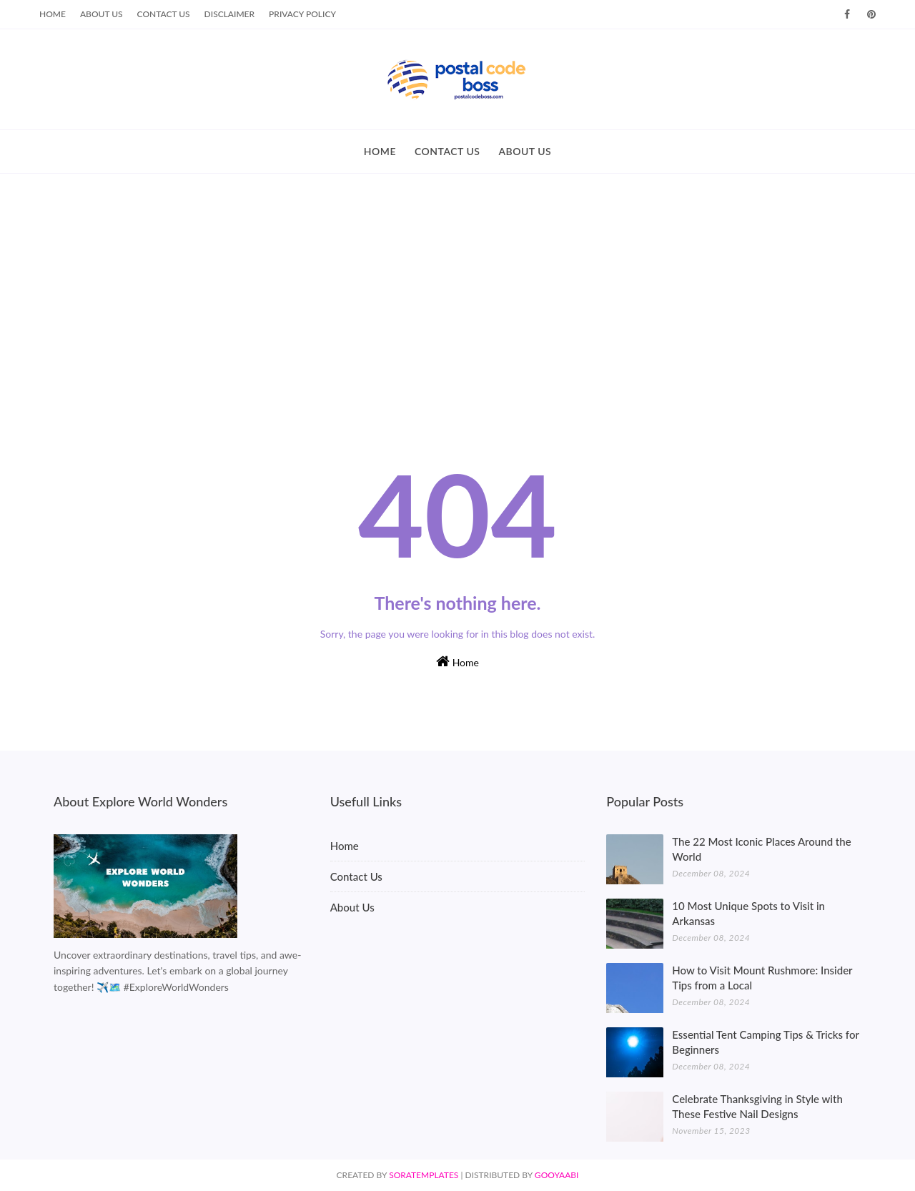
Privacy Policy (302, 14)
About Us (101, 14)
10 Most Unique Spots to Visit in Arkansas (748, 913)
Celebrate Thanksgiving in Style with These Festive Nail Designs (757, 1106)
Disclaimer (229, 14)
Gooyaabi (557, 1175)
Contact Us (163, 14)
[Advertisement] (457, 281)
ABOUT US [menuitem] (524, 151)
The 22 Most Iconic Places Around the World (761, 849)
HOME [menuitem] (380, 151)
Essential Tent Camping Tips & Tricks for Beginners (765, 1042)
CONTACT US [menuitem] (447, 151)
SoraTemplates (423, 1175)
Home (52, 14)
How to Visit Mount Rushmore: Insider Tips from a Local (762, 978)
